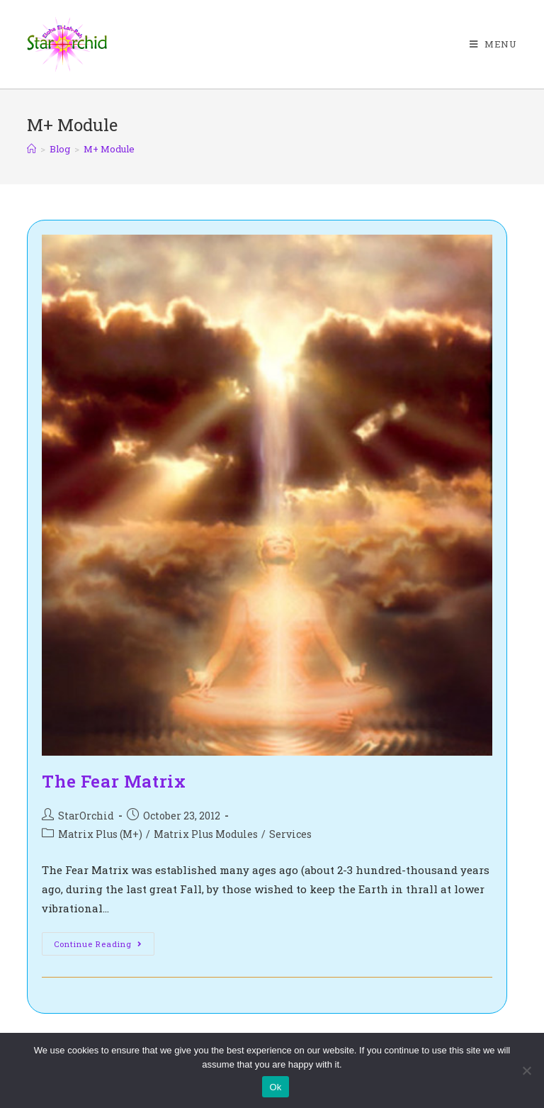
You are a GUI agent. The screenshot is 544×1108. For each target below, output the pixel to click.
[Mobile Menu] (493, 44)
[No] (526, 1070)
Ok (275, 1087)
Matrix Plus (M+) (100, 834)
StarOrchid (86, 815)
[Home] (31, 148)
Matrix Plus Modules (206, 834)
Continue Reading (104, 946)
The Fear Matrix (114, 781)
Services (290, 834)
